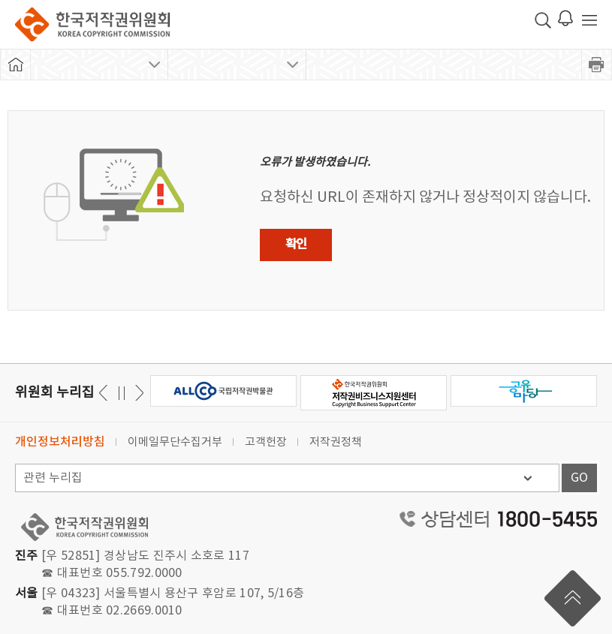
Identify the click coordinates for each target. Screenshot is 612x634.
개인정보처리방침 (60, 442)
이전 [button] (137, 393)
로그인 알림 (565, 18)
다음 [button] (105, 393)
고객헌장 (266, 442)
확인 (295, 244)
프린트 (597, 65)
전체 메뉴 (589, 20)
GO (579, 478)
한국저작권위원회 (92, 24)
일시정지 (121, 393)
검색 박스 (543, 20)
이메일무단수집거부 (175, 442)
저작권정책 (335, 442)
